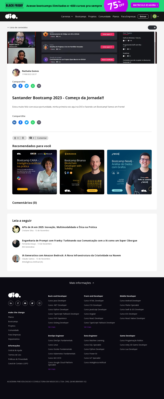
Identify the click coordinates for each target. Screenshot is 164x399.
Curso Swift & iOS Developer (132, 309)
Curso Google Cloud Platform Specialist (60, 363)
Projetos (92, 16)
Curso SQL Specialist (92, 345)
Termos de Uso (14, 355)
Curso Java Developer (57, 300)
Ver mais (51, 327)
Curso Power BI (90, 353)
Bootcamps (80, 16)
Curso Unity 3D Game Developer (133, 345)
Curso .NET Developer (57, 305)
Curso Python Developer (58, 309)
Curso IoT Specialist (92, 358)
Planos (116, 16)
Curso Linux (53, 345)
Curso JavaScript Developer (95, 309)
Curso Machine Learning (94, 340)
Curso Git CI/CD (54, 358)
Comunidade (105, 16)
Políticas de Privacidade (18, 359)
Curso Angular (90, 314)
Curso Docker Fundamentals (60, 349)
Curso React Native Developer (132, 318)
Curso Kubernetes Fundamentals (61, 353)
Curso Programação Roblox (131, 340)
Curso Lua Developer (128, 349)
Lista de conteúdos (17, 27)
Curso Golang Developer (58, 322)
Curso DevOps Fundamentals (60, 340)
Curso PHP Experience (57, 318)
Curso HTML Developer (94, 300)
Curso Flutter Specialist (129, 305)
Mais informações (82, 283)
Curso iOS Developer (128, 314)
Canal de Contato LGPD (18, 363)
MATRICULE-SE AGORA (145, 5)
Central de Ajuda (15, 350)
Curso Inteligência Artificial (95, 362)
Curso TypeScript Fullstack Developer (63, 314)
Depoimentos (14, 339)
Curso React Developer (93, 318)
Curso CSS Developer (93, 305)
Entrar (143, 16)
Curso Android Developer (130, 300)
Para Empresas (128, 16)
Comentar (42, 138)
